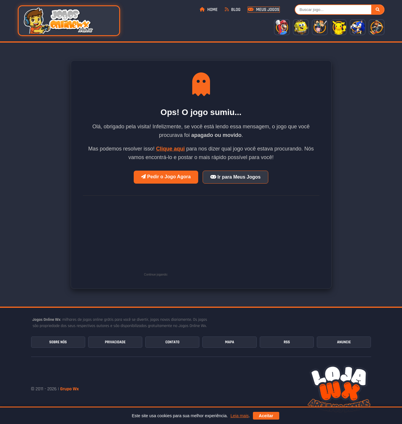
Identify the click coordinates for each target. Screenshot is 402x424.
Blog (232, 9)
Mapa (229, 342)
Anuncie (344, 342)
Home (208, 9)
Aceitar (266, 415)
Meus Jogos (263, 9)
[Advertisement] (213, 239)
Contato (172, 342)
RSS (287, 342)
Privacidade (115, 342)
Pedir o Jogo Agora (165, 176)
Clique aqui (170, 149)
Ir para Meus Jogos (235, 176)
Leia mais (239, 415)
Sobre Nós (58, 342)
